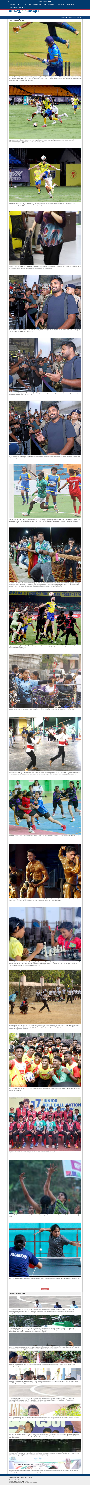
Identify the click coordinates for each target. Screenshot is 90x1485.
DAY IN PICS (22, 4)
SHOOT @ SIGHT (49, 4)
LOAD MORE (45, 1289)
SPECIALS (70, 4)
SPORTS (61, 4)
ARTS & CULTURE (35, 4)
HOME (12, 4)
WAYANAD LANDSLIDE (17, 7)
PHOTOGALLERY (29, 1)
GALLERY (16, 20)
